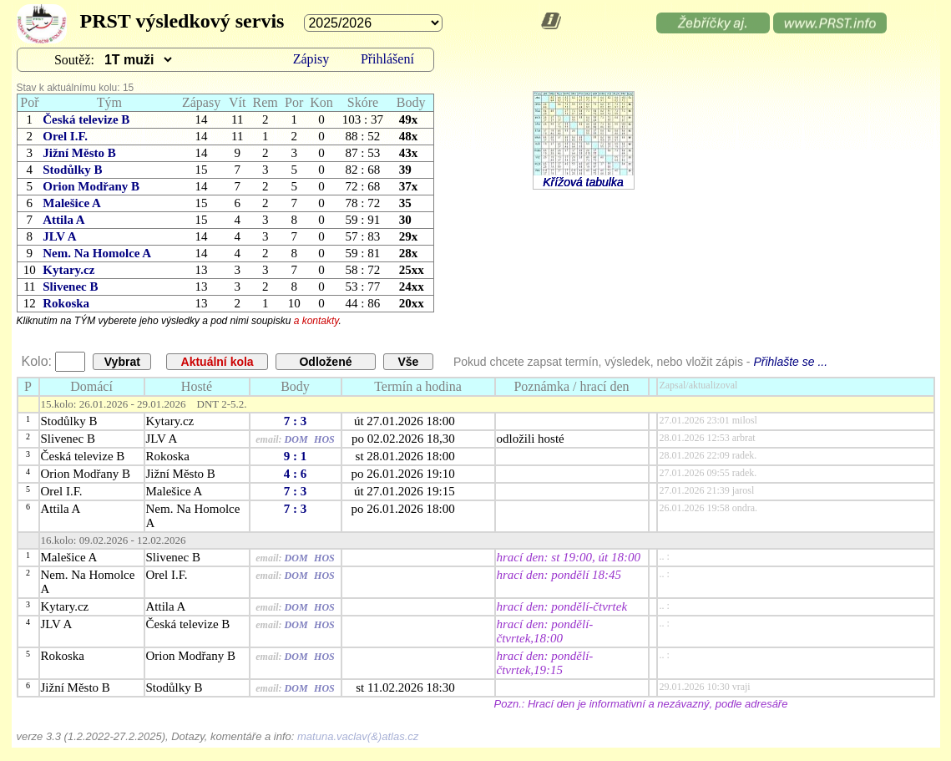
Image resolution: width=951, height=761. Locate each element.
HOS (324, 439)
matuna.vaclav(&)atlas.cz (357, 736)
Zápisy (311, 59)
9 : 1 (295, 456)
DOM (296, 439)
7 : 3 (295, 421)
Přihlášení (387, 59)
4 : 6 (295, 473)
